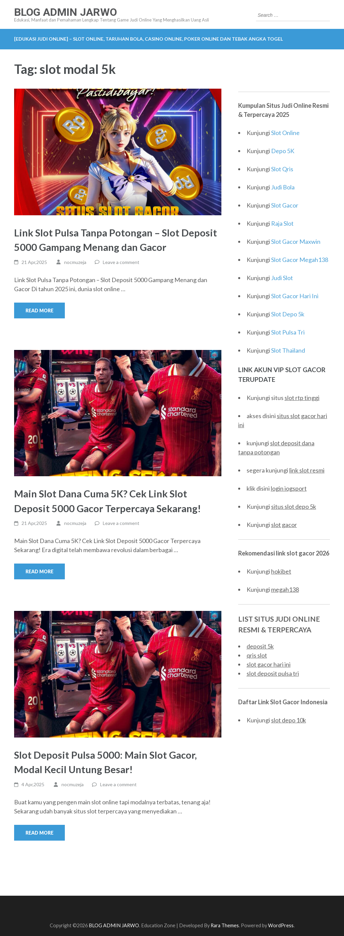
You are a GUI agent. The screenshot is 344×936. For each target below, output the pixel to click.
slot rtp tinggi (302, 397)
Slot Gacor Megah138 (299, 259)
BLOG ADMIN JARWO (65, 12)
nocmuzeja (75, 262)
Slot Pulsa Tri (288, 332)
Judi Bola (283, 187)
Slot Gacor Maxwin (295, 241)
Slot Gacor (284, 205)
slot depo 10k (288, 720)
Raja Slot (282, 223)
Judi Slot (282, 277)
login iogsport (289, 488)
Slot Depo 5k (287, 314)
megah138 (285, 589)
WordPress (281, 925)
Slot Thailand (288, 350)
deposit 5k (260, 646)
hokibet (281, 571)
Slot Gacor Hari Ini (294, 296)
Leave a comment (121, 262)
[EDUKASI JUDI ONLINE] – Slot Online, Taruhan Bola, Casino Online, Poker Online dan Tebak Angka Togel (148, 39)
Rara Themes (225, 925)
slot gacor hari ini (269, 664)
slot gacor (284, 524)
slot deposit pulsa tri (273, 673)
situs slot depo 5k (293, 506)
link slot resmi (307, 470)
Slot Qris (282, 169)
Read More (39, 310)
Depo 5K (282, 150)
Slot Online (285, 132)
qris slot (257, 655)
